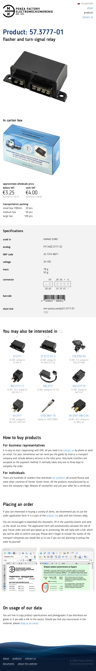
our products (58, 478)
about (6, 658)
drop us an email (29, 623)
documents (8, 664)
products (17, 658)
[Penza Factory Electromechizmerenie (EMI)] (28, 11)
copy (46, 312)
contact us (68, 450)
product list (52, 515)
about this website (27, 664)
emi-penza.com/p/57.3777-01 (59, 308)
